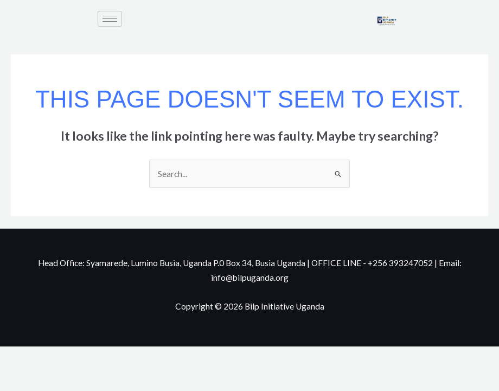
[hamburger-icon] (110, 19)
